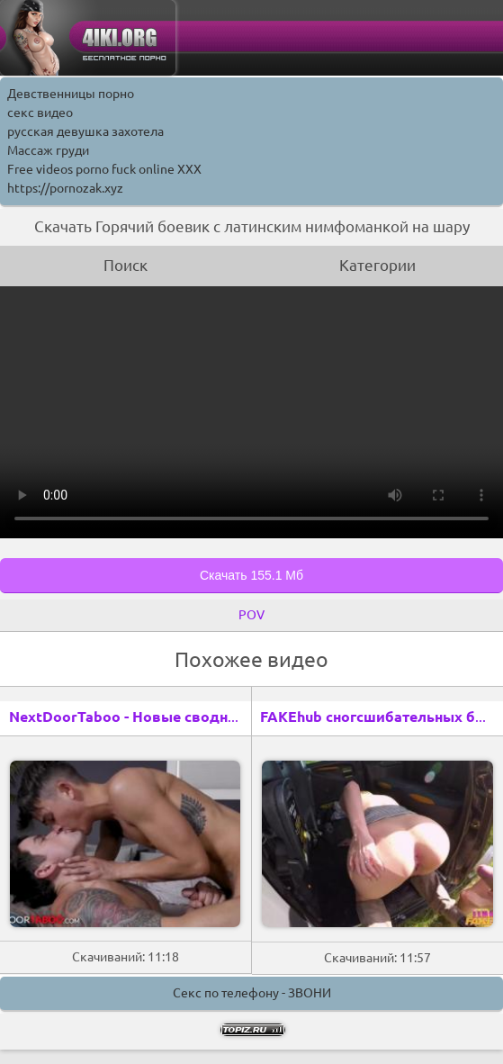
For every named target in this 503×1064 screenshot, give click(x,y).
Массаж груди (48, 150)
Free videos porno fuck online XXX (104, 169)
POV (251, 615)
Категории (377, 265)
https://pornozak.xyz (65, 188)
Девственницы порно (70, 93)
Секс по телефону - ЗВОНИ (252, 993)
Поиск (125, 265)
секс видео (40, 112)
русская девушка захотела (85, 131)
